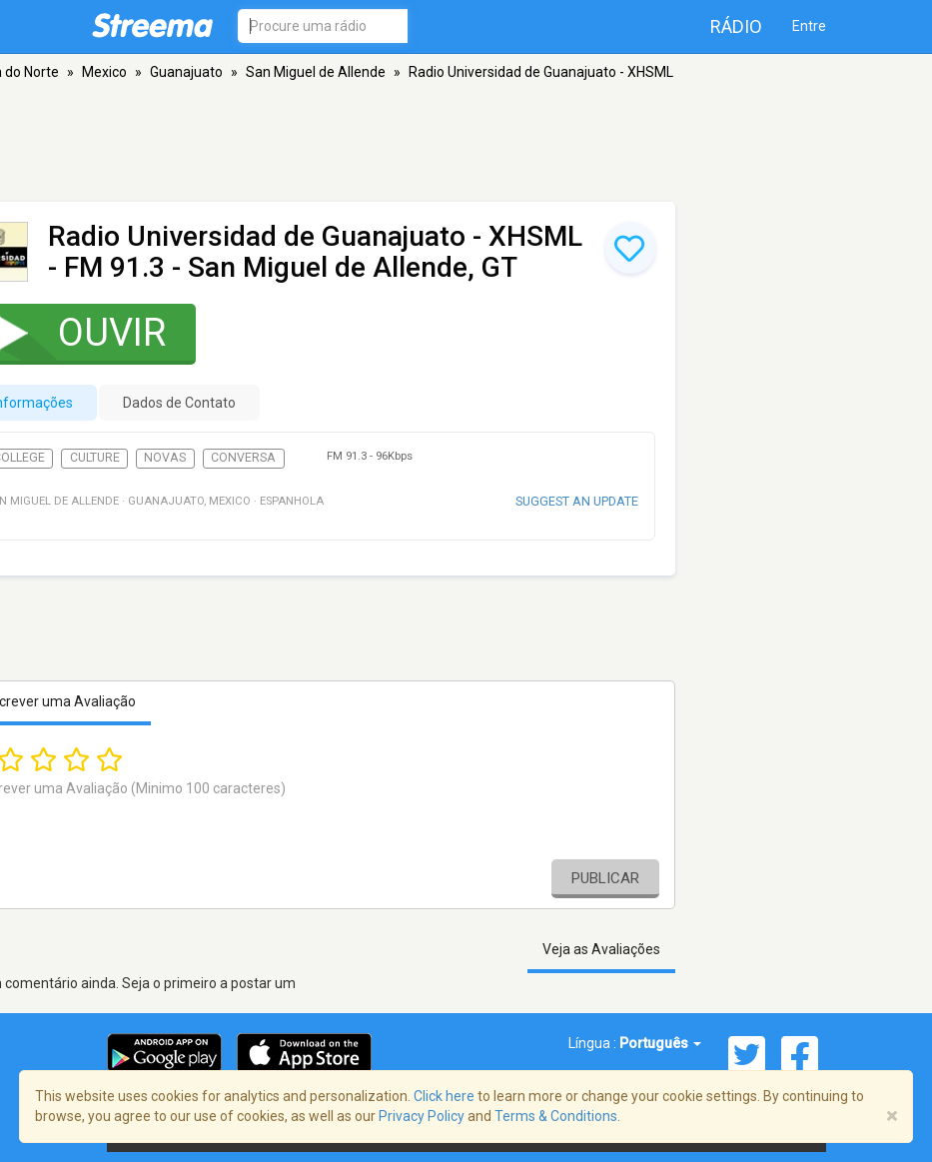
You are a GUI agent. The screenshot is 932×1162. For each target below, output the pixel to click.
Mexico (104, 72)
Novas (165, 458)
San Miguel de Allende (316, 72)
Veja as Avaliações (601, 949)
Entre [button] (809, 26)
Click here (444, 1096)
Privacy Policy (422, 1116)
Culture (95, 458)
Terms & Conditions (555, 1116)
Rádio (736, 26)
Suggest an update (576, 501)
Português (660, 1043)
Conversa (243, 458)
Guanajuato (186, 72)
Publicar (605, 878)
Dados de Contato (179, 403)
